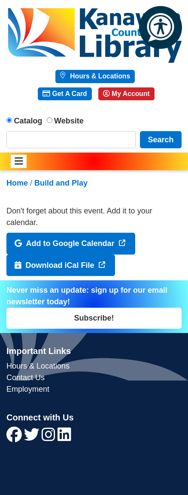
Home (17, 183)
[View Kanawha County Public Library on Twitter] (33, 437)
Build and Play (61, 183)
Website (69, 121)
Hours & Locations (99, 76)
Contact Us (25, 377)
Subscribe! (94, 318)
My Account (126, 93)
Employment (27, 389)
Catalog (28, 121)
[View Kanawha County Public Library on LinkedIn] (64, 437)
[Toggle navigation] (19, 161)
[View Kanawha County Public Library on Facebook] (15, 437)
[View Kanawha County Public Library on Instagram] (50, 437)
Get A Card (64, 93)
